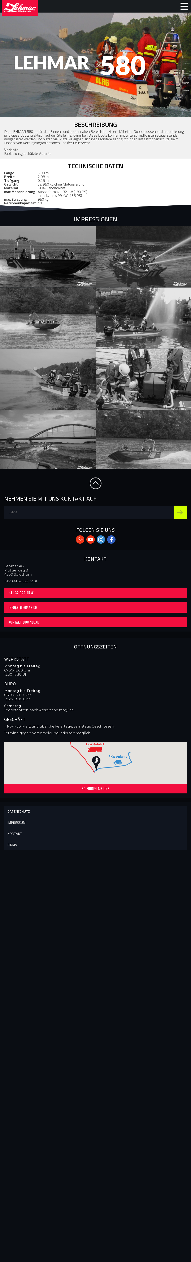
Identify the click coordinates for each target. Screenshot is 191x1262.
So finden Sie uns (95, 788)
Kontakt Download (23, 622)
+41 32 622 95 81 (21, 592)
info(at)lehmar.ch (22, 607)
